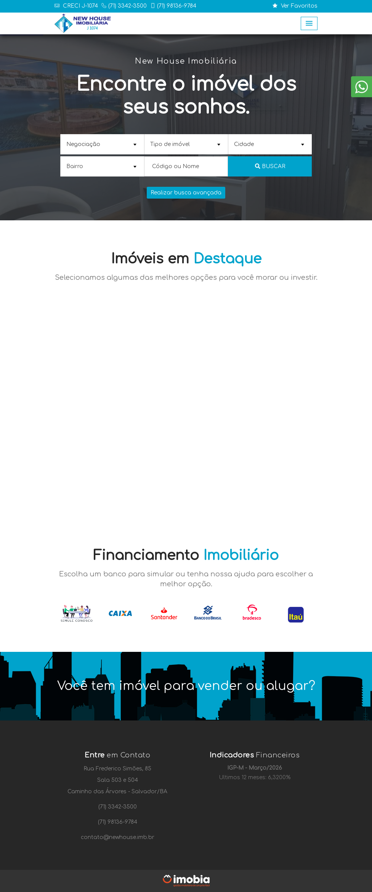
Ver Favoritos (295, 6)
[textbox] (101, 144)
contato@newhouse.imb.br (117, 837)
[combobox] (102, 144)
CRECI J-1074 (79, 6)
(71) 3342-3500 (127, 6)
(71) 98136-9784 (176, 6)
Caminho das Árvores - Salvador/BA (117, 791)
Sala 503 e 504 (117, 780)
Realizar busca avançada (186, 193)
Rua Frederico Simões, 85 (117, 769)
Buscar (270, 166)
